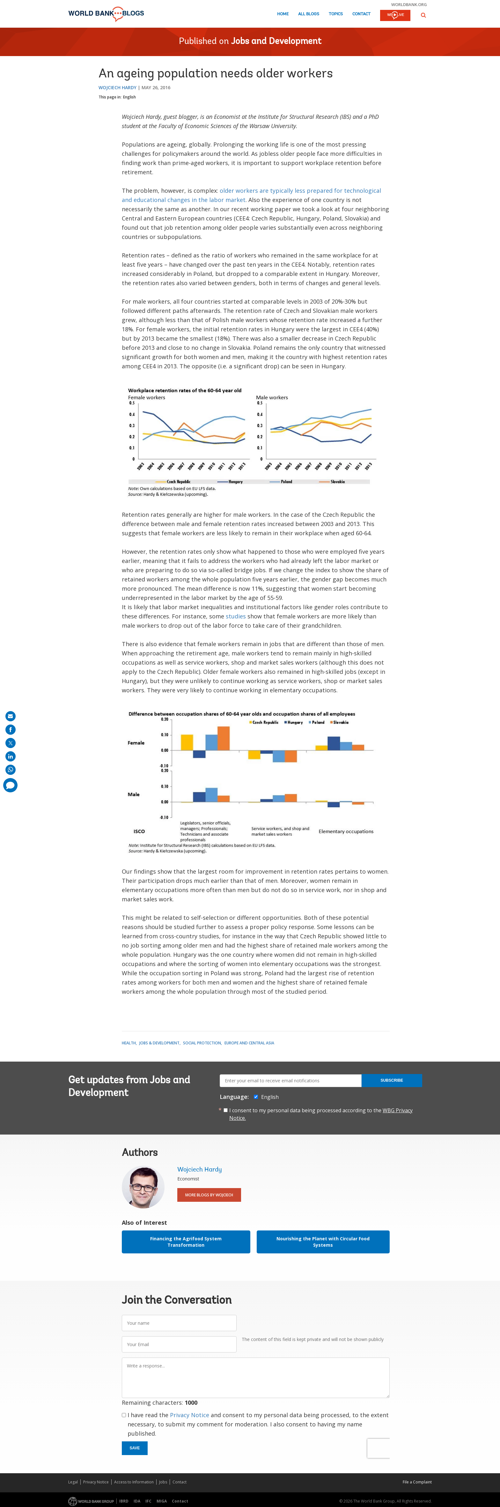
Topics (336, 14)
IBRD (124, 1501)
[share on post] (10, 743)
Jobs (163, 1482)
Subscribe (391, 1080)
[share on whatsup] (10, 770)
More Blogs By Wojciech (209, 1195)
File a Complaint (417, 1482)
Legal (73, 1482)
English (129, 97)
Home (283, 14)
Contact (361, 14)
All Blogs (308, 14)
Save (135, 1448)
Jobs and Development (276, 41)
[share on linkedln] (10, 756)
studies (236, 616)
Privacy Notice (189, 1415)
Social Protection (202, 1043)
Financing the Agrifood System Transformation (186, 1242)
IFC (148, 1501)
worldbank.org (409, 4)
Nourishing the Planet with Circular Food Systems (323, 1242)
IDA (137, 1501)
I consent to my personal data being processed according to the (321, 1114)
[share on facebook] (10, 730)
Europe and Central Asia (249, 1043)
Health (129, 1043)
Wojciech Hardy (117, 87)
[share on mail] (10, 716)
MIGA (162, 1501)
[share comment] (10, 785)
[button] (423, 15)
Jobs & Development (159, 1043)
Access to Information (134, 1482)
